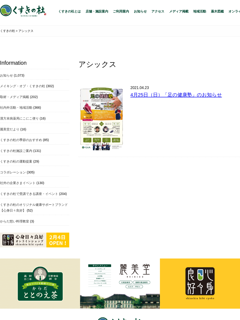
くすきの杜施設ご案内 (16, 151)
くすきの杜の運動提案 (16, 161)
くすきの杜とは (69, 11)
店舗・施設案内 (97, 11)
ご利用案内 (121, 11)
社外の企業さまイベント (18, 183)
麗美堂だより (9, 129)
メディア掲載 (179, 11)
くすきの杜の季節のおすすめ (21, 140)
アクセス (157, 11)
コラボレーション (13, 172)
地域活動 (199, 11)
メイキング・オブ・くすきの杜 (22, 86)
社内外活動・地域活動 (16, 107)
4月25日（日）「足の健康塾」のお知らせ (176, 94)
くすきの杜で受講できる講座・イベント (29, 194)
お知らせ (140, 11)
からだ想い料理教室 (14, 221)
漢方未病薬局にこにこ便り (19, 118)
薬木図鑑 (217, 11)
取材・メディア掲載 (14, 97)
